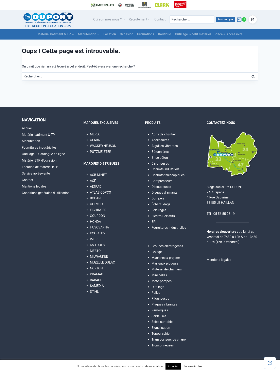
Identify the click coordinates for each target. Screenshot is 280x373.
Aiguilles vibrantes (165, 146)
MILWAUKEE (99, 256)
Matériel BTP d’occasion (39, 160)
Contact (160, 19)
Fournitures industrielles (39, 147)
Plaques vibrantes (164, 304)
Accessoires (160, 140)
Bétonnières (160, 152)
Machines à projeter (166, 258)
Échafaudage (161, 204)
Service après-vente (36, 173)
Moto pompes (162, 281)
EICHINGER (98, 210)
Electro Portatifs (163, 216)
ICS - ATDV (97, 233)
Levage (157, 252)
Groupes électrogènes (167, 246)
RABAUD (96, 280)
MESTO (95, 251)
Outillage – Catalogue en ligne (43, 154)
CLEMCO (96, 204)
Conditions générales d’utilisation (46, 193)
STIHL (94, 292)
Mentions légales (34, 186)
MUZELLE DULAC (102, 262)
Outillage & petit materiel (193, 34)
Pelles (156, 293)
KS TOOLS (97, 245)
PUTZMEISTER (100, 152)
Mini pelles (159, 275)
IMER (94, 239)
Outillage (158, 287)
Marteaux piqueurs (165, 263)
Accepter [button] (173, 366)
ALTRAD (96, 187)
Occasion (126, 34)
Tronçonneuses (163, 345)
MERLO (95, 134)
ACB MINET (98, 175)
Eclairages (159, 210)
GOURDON (97, 216)
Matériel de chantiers (167, 269)
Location (109, 34)
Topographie (161, 333)
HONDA (95, 222)
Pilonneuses (160, 298)
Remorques (160, 310)
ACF (93, 181)
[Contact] (270, 363)
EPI (154, 222)
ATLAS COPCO (100, 192)
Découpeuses (161, 187)
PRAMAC (96, 274)
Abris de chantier (164, 134)
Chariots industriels (165, 169)
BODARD (96, 198)
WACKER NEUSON (103, 146)
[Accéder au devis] (252, 19)
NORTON (96, 268)
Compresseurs (162, 181)
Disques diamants (164, 192)
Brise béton (160, 158)
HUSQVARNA (99, 227)
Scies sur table (162, 322)
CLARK (95, 140)
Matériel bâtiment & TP (38, 135)
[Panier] (241, 19)
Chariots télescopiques (168, 175)
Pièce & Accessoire (229, 34)
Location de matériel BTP (40, 167)
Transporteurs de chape (169, 339)
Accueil (27, 128)
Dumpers (158, 198)
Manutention (31, 141)
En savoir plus (192, 366)
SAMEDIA (97, 286)
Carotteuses (160, 163)
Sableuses (159, 316)
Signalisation (161, 328)
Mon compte (225, 19)
